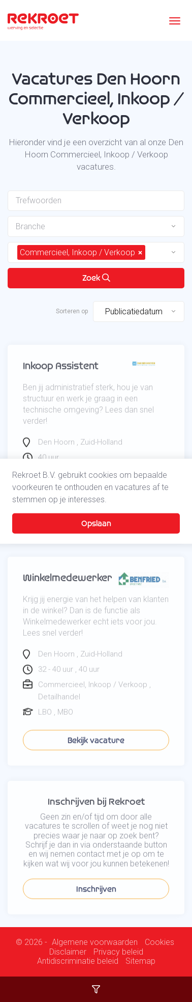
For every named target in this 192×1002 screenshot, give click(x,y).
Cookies (159, 942)
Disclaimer (67, 952)
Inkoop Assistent (61, 376)
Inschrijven (96, 899)
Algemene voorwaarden (95, 942)
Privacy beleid (118, 952)
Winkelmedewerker (67, 587)
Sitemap (140, 961)
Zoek (96, 278)
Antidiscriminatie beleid (77, 961)
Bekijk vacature (96, 750)
